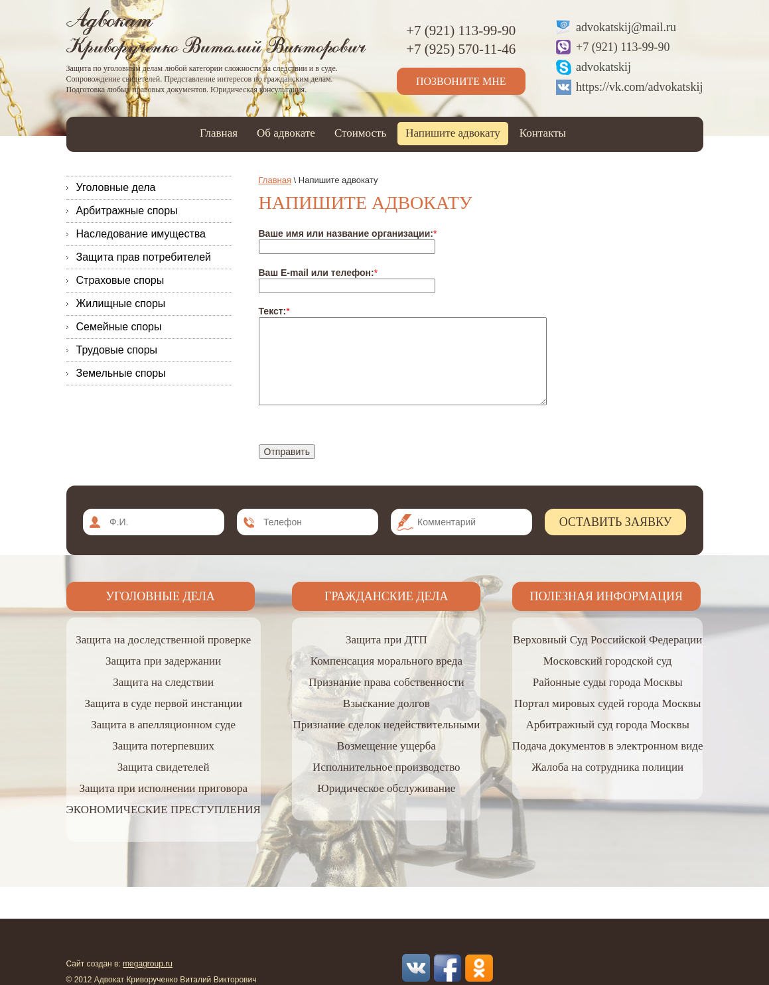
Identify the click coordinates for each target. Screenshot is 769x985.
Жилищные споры (121, 303)
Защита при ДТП (386, 639)
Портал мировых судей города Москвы (607, 703)
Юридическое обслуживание (386, 788)
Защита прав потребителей (144, 257)
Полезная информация (606, 596)
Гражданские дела (386, 596)
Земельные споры (121, 373)
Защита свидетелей (163, 767)
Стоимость (360, 133)
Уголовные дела (116, 187)
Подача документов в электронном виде (607, 746)
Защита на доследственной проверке (163, 639)
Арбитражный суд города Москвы (607, 724)
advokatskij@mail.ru (626, 27)
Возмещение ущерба (386, 746)
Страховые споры (120, 280)
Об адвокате (286, 133)
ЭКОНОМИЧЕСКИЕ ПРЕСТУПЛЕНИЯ (163, 809)
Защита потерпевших (163, 746)
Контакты (543, 133)
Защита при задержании (163, 661)
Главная (219, 133)
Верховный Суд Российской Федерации (607, 639)
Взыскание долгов (386, 703)
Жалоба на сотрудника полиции (607, 767)
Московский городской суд (607, 661)
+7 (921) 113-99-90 (622, 47)
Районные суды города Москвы (608, 682)
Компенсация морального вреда (386, 661)
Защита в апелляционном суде (163, 724)
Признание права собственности (386, 682)
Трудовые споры (117, 350)
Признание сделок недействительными (386, 724)
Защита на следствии (163, 682)
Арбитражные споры (127, 210)
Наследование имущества (141, 233)
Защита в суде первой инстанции (163, 703)
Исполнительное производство (386, 767)
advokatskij (603, 67)
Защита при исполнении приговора (163, 788)
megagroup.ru (148, 963)
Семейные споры (119, 326)
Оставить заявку (615, 522)
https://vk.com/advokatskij (639, 87)
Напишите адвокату (452, 133)
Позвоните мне (461, 81)
